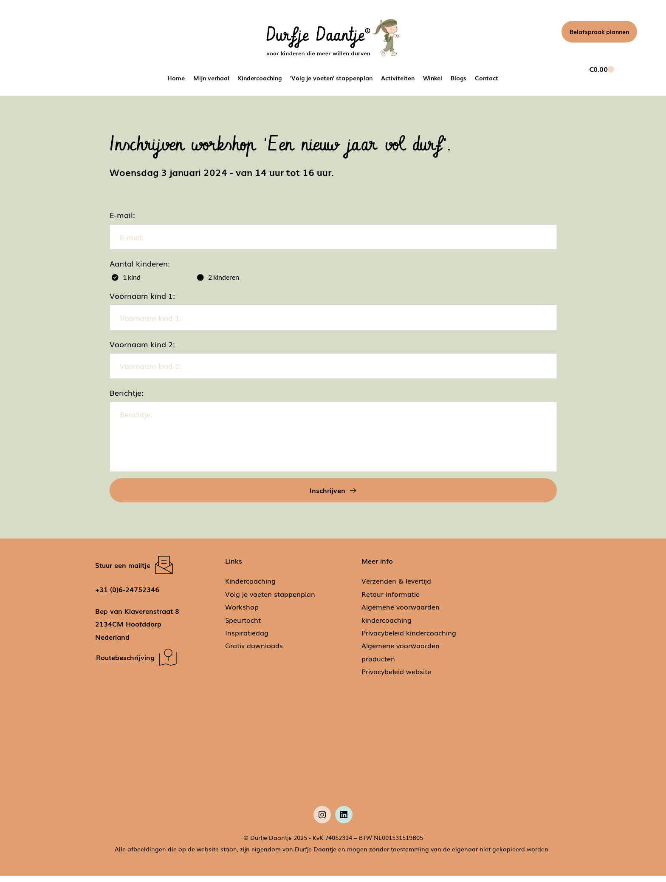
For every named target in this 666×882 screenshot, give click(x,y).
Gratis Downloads (255, 686)
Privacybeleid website (396, 677)
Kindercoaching (250, 587)
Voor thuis (242, 673)
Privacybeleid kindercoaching (408, 639)
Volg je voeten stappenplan (270, 600)
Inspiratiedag (246, 639)
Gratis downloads (254, 652)
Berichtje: (127, 398)
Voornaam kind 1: (142, 297)
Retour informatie (390, 600)
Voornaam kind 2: (142, 348)
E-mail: (122, 214)
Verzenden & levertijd (396, 587)
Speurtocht (243, 626)
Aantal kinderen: (140, 265)
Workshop (242, 613)
